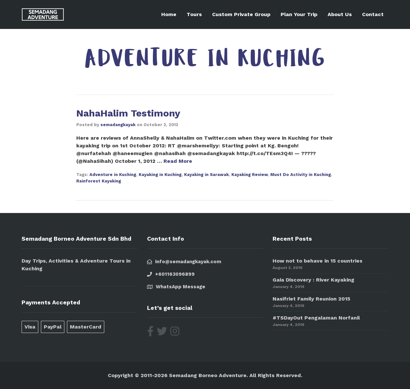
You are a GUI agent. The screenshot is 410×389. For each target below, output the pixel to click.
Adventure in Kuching (112, 174)
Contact (373, 14)
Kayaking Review (249, 174)
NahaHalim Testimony (128, 113)
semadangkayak (117, 124)
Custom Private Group (241, 14)
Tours (194, 14)
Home (168, 14)
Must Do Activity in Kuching (300, 174)
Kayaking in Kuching (160, 174)
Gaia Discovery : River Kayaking (313, 280)
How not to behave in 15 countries (317, 261)
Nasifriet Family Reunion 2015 (311, 299)
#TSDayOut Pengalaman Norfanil (316, 318)
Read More (177, 161)
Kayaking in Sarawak (206, 174)
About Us (340, 14)
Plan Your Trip (299, 14)
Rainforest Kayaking (98, 181)
